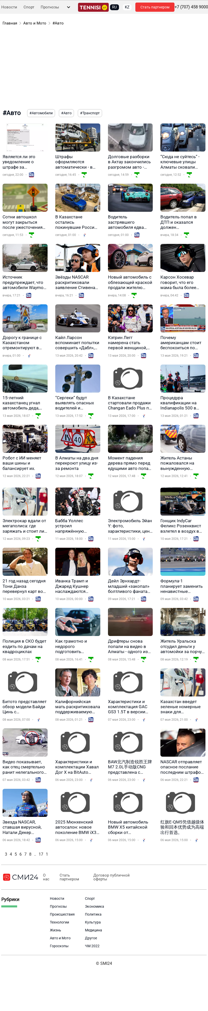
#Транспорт (90, 113)
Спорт (29, 7)
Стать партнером (154, 7)
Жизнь (55, 930)
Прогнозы (50, 7)
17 (41, 854)
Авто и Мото (34, 23)
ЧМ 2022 (92, 946)
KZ (127, 7)
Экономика (94, 906)
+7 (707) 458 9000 (191, 7)
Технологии (59, 922)
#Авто (58, 23)
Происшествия (62, 914)
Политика (93, 914)
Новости (9, 7)
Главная (10, 23)
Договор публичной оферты (109, 877)
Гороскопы (59, 946)
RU (114, 7)
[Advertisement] (84, 68)
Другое (91, 938)
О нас (46, 877)
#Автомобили (41, 113)
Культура (93, 922)
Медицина (93, 930)
